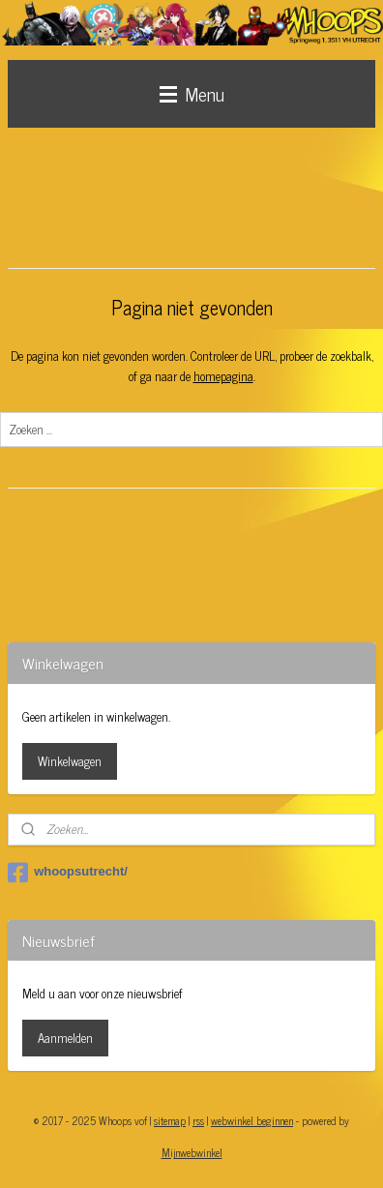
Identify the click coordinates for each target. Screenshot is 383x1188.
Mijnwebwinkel (192, 1152)
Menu (192, 93)
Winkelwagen (70, 761)
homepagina (223, 376)
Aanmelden (65, 1037)
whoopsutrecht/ (68, 872)
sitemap (170, 1120)
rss (198, 1120)
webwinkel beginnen (252, 1120)
